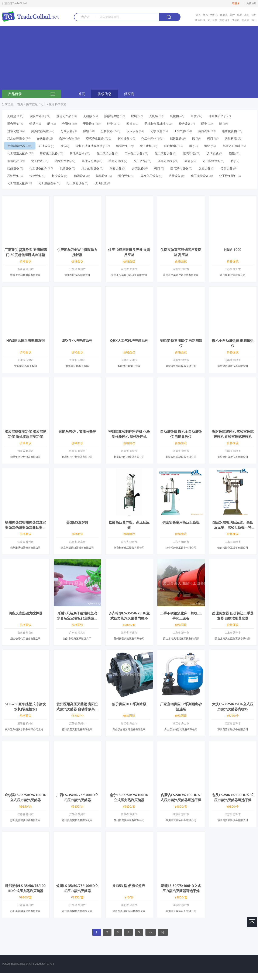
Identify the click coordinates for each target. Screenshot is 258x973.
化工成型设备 (105, 153)
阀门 (254, 20)
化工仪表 (37, 161)
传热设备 (43, 138)
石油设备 (45, 146)
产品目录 (31, 94)
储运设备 (176, 138)
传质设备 (204, 131)
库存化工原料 (231, 146)
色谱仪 (66, 124)
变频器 (236, 20)
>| (163, 932)
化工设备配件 (38, 168)
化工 (43, 104)
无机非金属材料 (154, 124)
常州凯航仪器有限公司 (77, 275)
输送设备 (122, 146)
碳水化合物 (229, 131)
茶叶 (232, 15)
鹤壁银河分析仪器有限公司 (181, 366)
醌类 (204, 124)
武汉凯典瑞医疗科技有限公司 (129, 911)
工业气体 (180, 131)
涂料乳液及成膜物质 (89, 146)
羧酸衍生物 (111, 116)
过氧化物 (13, 131)
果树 (246, 15)
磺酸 (232, 153)
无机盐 (11, 116)
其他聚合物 (77, 153)
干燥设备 (89, 124)
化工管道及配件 (17, 153)
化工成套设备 (163, 153)
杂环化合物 (66, 138)
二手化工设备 (133, 153)
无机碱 (153, 116)
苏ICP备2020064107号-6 (40, 964)
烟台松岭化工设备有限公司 (129, 547)
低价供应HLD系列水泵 (129, 704)
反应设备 (132, 131)
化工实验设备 (211, 161)
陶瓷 (187, 161)
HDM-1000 (232, 249)
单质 (194, 116)
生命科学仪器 (58, 104)
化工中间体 (148, 138)
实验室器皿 (37, 116)
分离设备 (67, 131)
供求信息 (104, 93)
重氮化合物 (116, 161)
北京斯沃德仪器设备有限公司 (77, 547)
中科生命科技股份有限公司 (25, 275)
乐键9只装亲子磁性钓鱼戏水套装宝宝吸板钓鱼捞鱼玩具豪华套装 (77, 618)
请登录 (236, 3)
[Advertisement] (129, 57)
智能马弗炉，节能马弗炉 (77, 431)
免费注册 (251, 3)
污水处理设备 (16, 138)
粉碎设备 (185, 124)
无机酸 (87, 116)
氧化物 (174, 116)
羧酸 (86, 131)
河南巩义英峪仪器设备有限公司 (129, 275)
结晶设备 (13, 168)
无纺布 (214, 15)
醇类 (110, 124)
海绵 (207, 146)
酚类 (130, 124)
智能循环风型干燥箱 (25, 366)
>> (150, 932)
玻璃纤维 (200, 20)
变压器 (245, 20)
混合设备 (13, 124)
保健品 (224, 15)
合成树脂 (170, 146)
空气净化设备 (95, 138)
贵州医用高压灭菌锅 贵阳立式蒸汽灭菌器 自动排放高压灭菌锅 (77, 709)
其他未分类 (89, 161)
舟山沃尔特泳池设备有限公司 (129, 729)
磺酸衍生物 (62, 161)
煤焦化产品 (63, 116)
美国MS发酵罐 (77, 522)
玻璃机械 (213, 153)
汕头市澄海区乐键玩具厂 (77, 638)
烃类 (32, 124)
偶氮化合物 (165, 161)
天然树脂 (231, 138)
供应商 (129, 93)
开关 (198, 15)
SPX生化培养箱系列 (77, 340)
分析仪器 (107, 131)
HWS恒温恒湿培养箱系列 (25, 340)
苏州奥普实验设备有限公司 (129, 638)
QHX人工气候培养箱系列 (129, 340)
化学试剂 (156, 131)
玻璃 (134, 116)
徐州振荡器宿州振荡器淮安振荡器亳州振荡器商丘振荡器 (25, 527)
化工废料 (212, 20)
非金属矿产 (216, 116)
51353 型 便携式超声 (129, 885)
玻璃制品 (13, 161)
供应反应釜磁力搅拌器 (25, 613)
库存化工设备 (49, 153)
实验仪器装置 (40, 131)
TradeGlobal (18, 964)
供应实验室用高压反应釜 (181, 522)
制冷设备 (225, 20)
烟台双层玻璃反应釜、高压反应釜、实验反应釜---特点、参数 (232, 527)
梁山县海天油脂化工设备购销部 (181, 638)
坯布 (205, 15)
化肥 (239, 15)
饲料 (254, 15)
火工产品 (140, 161)
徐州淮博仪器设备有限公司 (25, 547)
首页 (81, 93)
